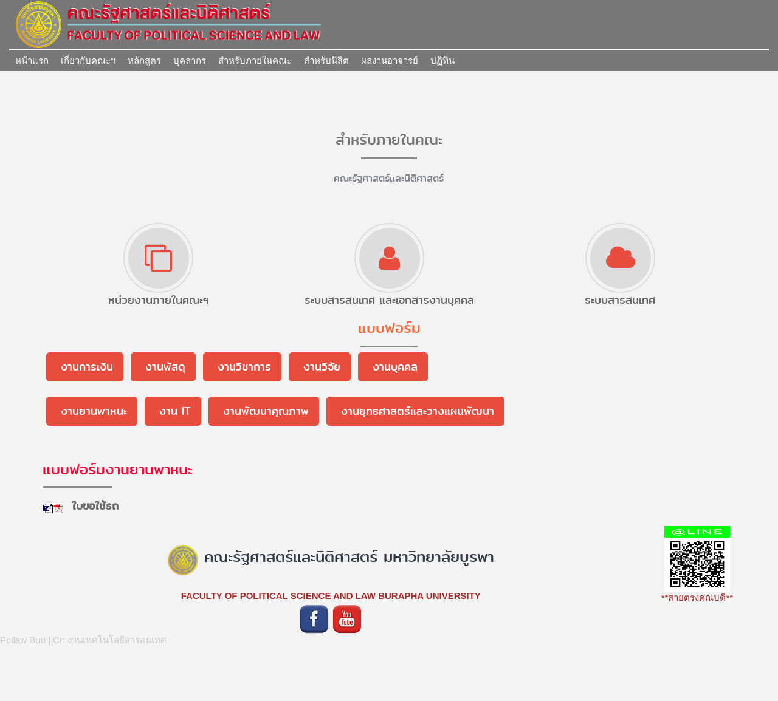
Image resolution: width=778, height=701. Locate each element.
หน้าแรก (32, 60)
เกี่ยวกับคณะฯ (88, 60)
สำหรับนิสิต (326, 60)
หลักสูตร (144, 60)
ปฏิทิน (442, 60)
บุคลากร (189, 60)
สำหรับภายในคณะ (255, 60)
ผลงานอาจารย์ (389, 60)
